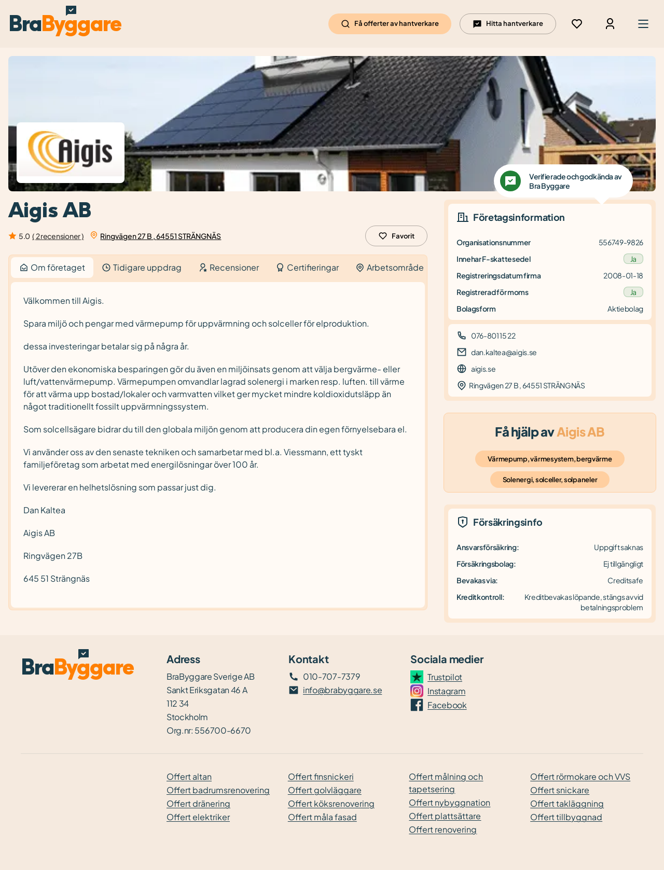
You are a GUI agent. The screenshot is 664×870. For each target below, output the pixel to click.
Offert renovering (443, 829)
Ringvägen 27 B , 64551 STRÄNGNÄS (160, 236)
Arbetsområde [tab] (389, 267)
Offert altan (189, 776)
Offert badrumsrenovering (218, 789)
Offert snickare (559, 789)
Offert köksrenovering (331, 803)
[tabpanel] (217, 445)
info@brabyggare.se (342, 689)
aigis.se (483, 368)
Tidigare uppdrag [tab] (142, 267)
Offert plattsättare (445, 815)
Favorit (396, 236)
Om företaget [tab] (52, 267)
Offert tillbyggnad (566, 816)
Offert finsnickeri (321, 776)
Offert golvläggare (325, 789)
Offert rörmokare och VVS (580, 776)
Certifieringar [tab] (307, 267)
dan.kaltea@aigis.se (504, 352)
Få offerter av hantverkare (390, 24)
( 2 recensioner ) (58, 236)
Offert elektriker (198, 816)
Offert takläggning (567, 803)
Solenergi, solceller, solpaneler (550, 479)
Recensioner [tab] (228, 267)
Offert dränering (198, 803)
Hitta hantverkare (508, 24)
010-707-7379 (331, 676)
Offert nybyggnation (449, 802)
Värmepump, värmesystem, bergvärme (550, 459)
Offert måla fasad (322, 816)
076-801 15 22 (493, 335)
